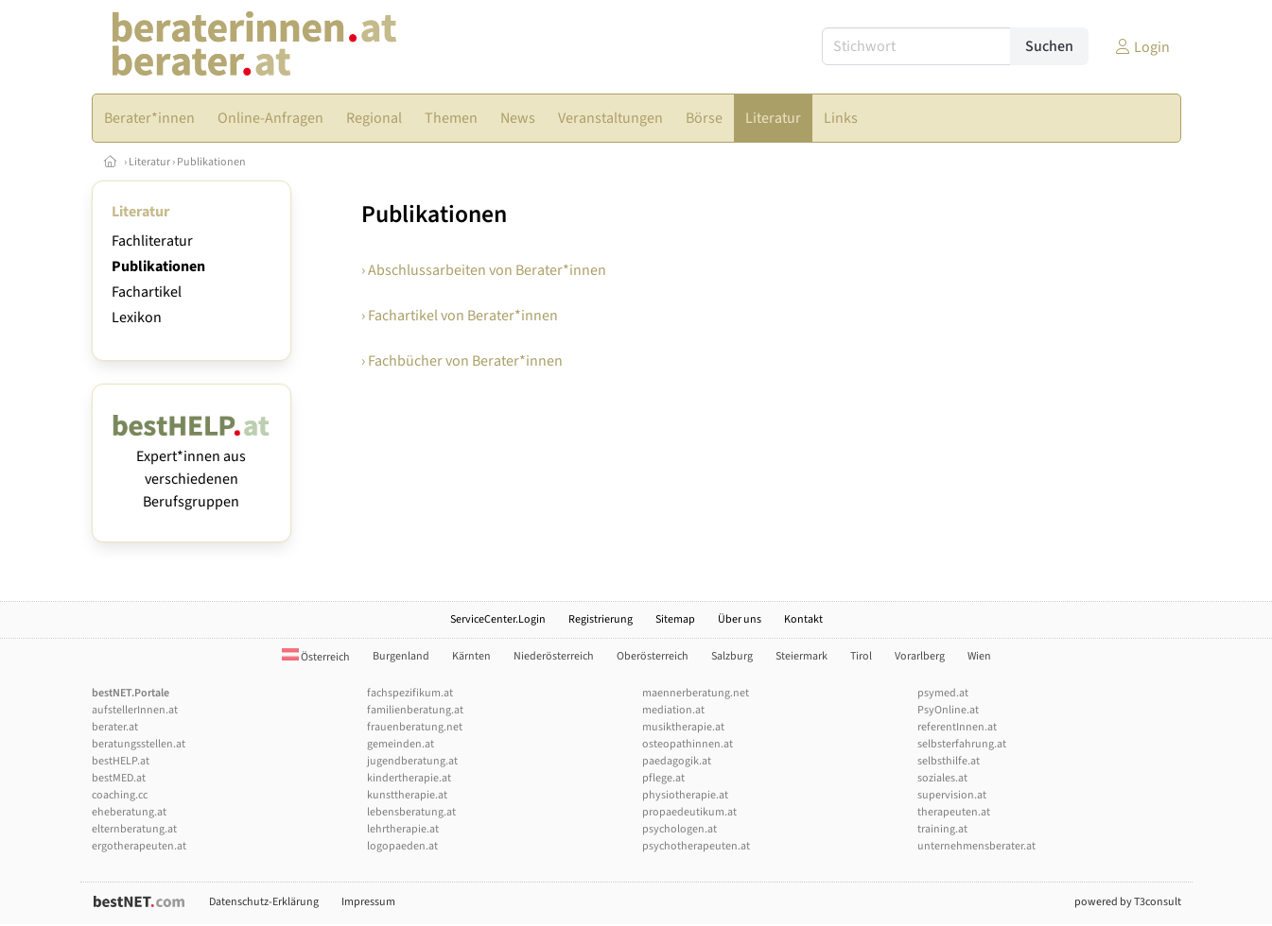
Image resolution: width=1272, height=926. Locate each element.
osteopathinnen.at (687, 744)
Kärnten (471, 656)
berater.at (115, 727)
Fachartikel (147, 292)
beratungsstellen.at (138, 744)
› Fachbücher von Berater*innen (462, 361)
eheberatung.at (129, 812)
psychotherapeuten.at (696, 846)
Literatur (149, 162)
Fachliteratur (152, 241)
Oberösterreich (652, 656)
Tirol (861, 656)
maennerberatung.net (695, 693)
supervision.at (951, 795)
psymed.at (942, 693)
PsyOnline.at (948, 710)
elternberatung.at (134, 829)
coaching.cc (120, 795)
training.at (942, 829)
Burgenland (401, 656)
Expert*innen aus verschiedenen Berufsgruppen (191, 467)
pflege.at (663, 778)
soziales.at (942, 778)
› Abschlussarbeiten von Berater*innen (483, 270)
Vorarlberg (920, 656)
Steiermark (801, 656)
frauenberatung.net (414, 727)
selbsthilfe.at (948, 761)
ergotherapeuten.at (139, 846)
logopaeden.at (402, 846)
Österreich (316, 657)
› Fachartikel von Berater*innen (459, 315)
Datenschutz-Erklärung (264, 902)
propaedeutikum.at (689, 812)
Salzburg (732, 656)
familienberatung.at (415, 710)
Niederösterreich (554, 656)
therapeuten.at (953, 812)
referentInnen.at (957, 727)
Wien (979, 656)
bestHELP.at (120, 761)
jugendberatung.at (412, 761)
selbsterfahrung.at (961, 744)
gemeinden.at (400, 744)
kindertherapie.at (409, 778)
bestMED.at (119, 778)
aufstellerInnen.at (135, 710)
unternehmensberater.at (976, 846)
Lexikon (137, 317)
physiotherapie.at (685, 795)
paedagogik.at (676, 761)
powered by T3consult (1127, 902)
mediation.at (673, 710)
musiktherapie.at (683, 727)
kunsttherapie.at (407, 795)
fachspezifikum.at (410, 693)
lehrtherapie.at (403, 829)
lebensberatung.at (411, 812)
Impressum (368, 902)
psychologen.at (679, 829)
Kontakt (803, 619)
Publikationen (211, 162)
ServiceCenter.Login (498, 619)
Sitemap (675, 619)
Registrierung (600, 619)
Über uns (739, 619)
